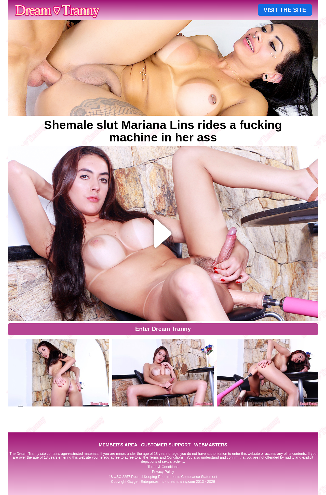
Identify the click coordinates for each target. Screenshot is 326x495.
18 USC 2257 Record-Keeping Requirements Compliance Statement (163, 477)
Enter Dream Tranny (163, 329)
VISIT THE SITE (285, 10)
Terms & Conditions (162, 467)
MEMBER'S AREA (118, 445)
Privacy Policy (163, 472)
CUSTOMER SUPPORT (166, 445)
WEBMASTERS (210, 445)
